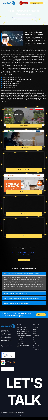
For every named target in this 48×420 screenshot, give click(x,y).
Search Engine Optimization (22, 327)
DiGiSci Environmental (24, 147)
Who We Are (35, 327)
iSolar (24, 235)
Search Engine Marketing (22, 329)
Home (15, 18)
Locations (34, 329)
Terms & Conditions (36, 349)
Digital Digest (35, 343)
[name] (44, 3)
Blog (33, 337)
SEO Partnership (36, 345)
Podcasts (34, 331)
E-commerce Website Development (24, 335)
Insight (34, 339)
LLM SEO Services (20, 341)
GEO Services (19, 339)
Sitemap (34, 347)
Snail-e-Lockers (24, 191)
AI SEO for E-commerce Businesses (24, 343)
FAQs (34, 341)
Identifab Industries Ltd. (24, 169)
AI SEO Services (20, 337)
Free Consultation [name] (37, 3)
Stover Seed (24, 213)
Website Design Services (22, 333)
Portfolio (34, 333)
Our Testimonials (36, 335)
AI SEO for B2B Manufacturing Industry (23, 346)
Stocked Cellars (24, 125)
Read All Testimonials (24, 260)
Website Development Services (23, 331)
